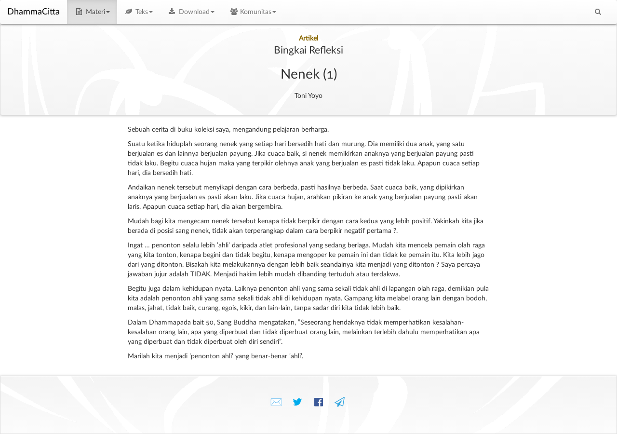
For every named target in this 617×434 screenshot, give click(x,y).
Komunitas (253, 12)
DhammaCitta (33, 12)
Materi (92, 12)
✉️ (276, 402)
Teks (138, 12)
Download (191, 12)
